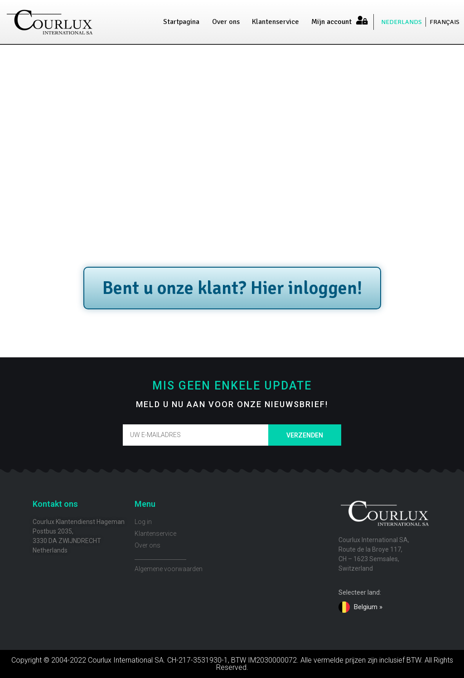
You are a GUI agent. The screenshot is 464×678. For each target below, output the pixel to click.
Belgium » (368, 607)
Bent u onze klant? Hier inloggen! (232, 288)
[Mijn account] (361, 20)
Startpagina (181, 21)
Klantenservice (275, 21)
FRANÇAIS (444, 22)
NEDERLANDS (401, 22)
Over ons (226, 21)
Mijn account (331, 21)
